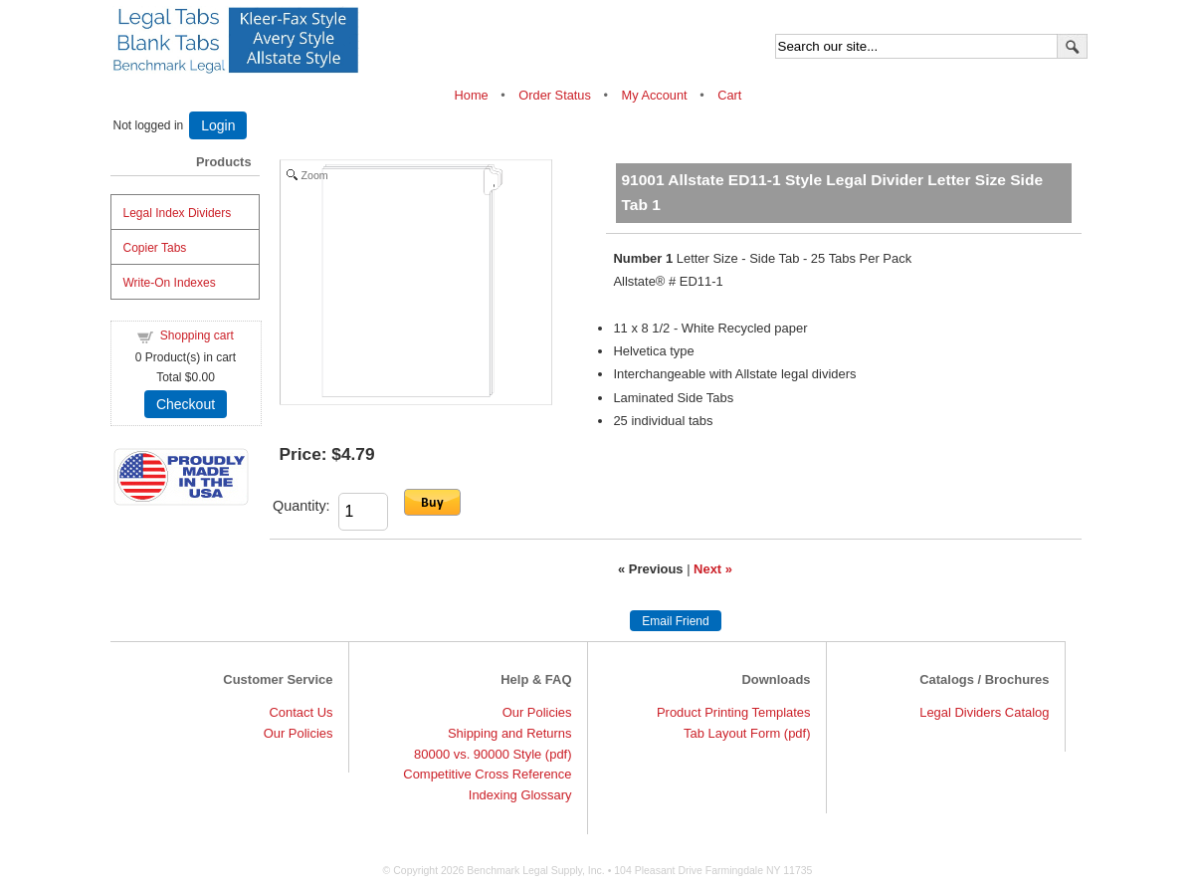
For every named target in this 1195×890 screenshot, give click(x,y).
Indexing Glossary (520, 794)
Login (218, 125)
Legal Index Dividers (177, 213)
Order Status (554, 95)
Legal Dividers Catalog (984, 712)
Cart (729, 95)
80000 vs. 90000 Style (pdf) (492, 754)
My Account (654, 95)
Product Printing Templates (734, 712)
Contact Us (300, 712)
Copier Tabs (155, 248)
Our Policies (298, 733)
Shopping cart (197, 335)
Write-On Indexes (169, 283)
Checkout (185, 404)
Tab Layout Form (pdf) (747, 733)
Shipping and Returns (510, 733)
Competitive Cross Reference (487, 774)
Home (474, 95)
